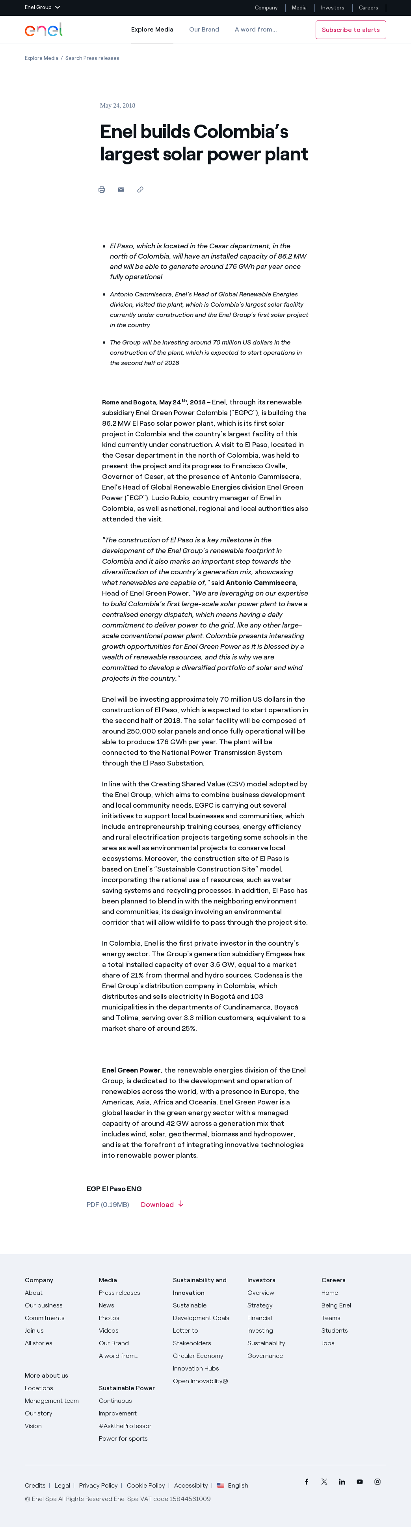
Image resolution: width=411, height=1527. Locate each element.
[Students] (354, 1330)
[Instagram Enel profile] (377, 1482)
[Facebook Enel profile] (306, 1482)
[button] (42, 8)
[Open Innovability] (205, 1381)
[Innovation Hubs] (205, 1368)
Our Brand (204, 29)
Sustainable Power (127, 1388)
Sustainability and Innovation (200, 1286)
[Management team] (57, 1401)
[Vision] (57, 1426)
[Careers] (354, 1293)
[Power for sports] (131, 1438)
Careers (369, 8)
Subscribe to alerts (351, 30)
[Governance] (279, 1356)
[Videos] (131, 1330)
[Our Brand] (131, 1343)
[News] (131, 1305)
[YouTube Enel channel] (359, 1482)
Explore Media (152, 35)
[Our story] (57, 1413)
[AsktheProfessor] (131, 1426)
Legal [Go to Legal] (62, 1485)
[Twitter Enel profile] (324, 1482)
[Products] (57, 1305)
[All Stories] (57, 1343)
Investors (332, 8)
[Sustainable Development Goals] (205, 1311)
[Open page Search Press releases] (92, 58)
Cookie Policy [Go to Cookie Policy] (146, 1485)
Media (299, 8)
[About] (57, 1293)
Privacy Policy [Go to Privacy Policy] (98, 1485)
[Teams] (354, 1318)
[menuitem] (306, 1482)
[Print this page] (102, 189)
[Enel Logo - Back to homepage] (44, 29)
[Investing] (279, 1330)
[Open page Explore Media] (41, 58)
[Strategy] (279, 1305)
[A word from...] (131, 1356)
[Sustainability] (279, 1343)
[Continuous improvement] (131, 1407)
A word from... (256, 29)
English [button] (232, 1485)
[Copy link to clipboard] (140, 189)
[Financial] (279, 1318)
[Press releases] (131, 1293)
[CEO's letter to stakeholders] (205, 1337)
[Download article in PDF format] (162, 1207)
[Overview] (279, 1293)
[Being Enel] (354, 1305)
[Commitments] (57, 1318)
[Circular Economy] (205, 1356)
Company (266, 8)
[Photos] (131, 1318)
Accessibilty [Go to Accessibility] (191, 1485)
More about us (46, 1375)
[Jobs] (354, 1343)
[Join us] (57, 1330)
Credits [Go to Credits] (35, 1485)
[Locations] (57, 1388)
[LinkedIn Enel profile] (342, 1482)
